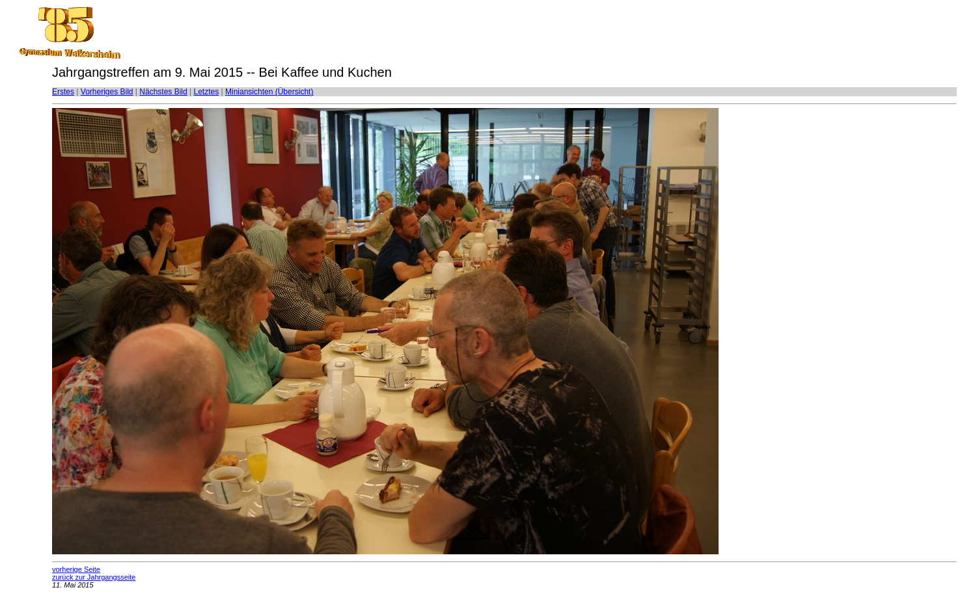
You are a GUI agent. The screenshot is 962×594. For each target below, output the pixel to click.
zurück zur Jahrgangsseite (93, 577)
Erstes (63, 91)
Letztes (206, 91)
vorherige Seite (76, 569)
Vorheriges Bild (107, 91)
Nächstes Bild (163, 91)
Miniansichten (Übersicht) (269, 91)
